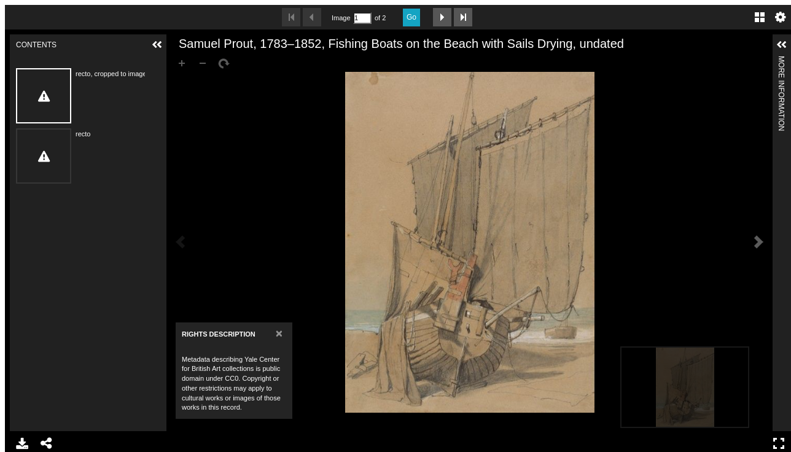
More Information (781, 61)
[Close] (279, 333)
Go (411, 17)
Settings (780, 17)
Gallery (759, 17)
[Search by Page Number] (362, 18)
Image (341, 17)
